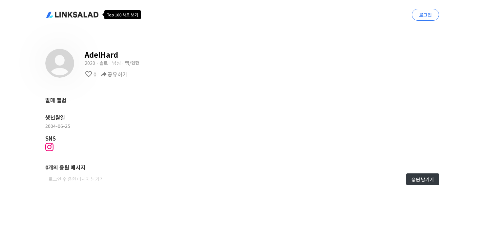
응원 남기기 (422, 179)
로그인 (425, 14)
